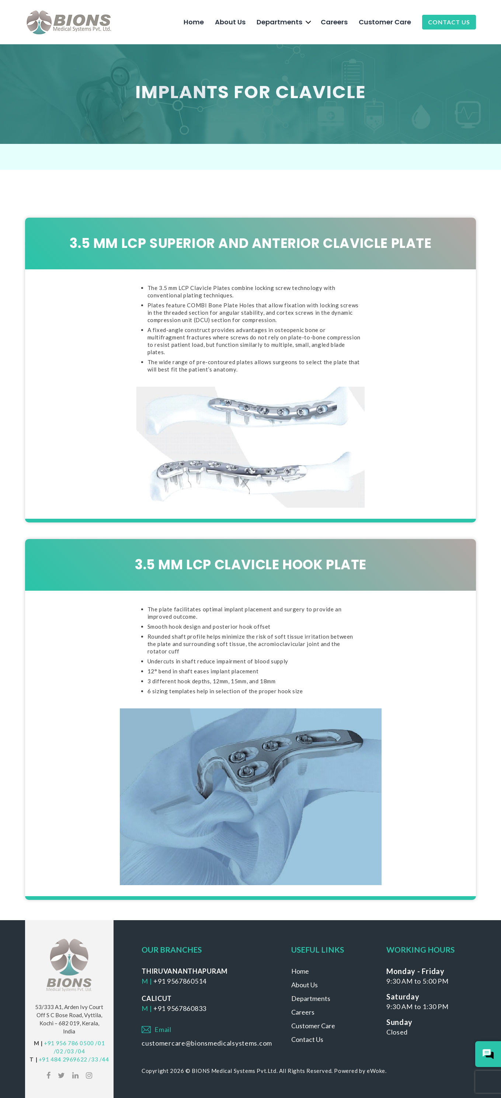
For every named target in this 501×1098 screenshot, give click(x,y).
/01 (100, 1043)
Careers (334, 22)
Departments (279, 22)
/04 (80, 1051)
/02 (58, 1051)
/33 (93, 1059)
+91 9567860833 (179, 1008)
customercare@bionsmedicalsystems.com (207, 1043)
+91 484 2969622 (63, 1059)
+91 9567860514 (179, 981)
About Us (230, 22)
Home (194, 22)
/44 (104, 1059)
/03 (69, 1051)
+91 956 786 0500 (69, 1043)
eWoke (376, 1070)
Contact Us (449, 21)
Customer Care (385, 22)
